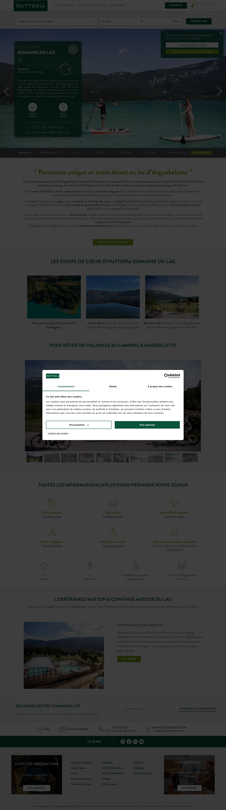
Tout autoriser (147, 425)
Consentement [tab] (66, 386)
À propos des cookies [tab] (160, 386)
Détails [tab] (113, 386)
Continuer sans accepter (58, 433)
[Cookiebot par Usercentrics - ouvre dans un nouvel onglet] (166, 376)
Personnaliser (79, 425)
